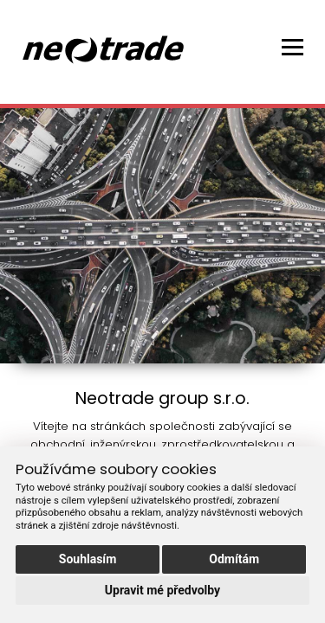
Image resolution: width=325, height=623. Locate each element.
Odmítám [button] (234, 559)
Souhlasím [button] (88, 559)
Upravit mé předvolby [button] (162, 590)
